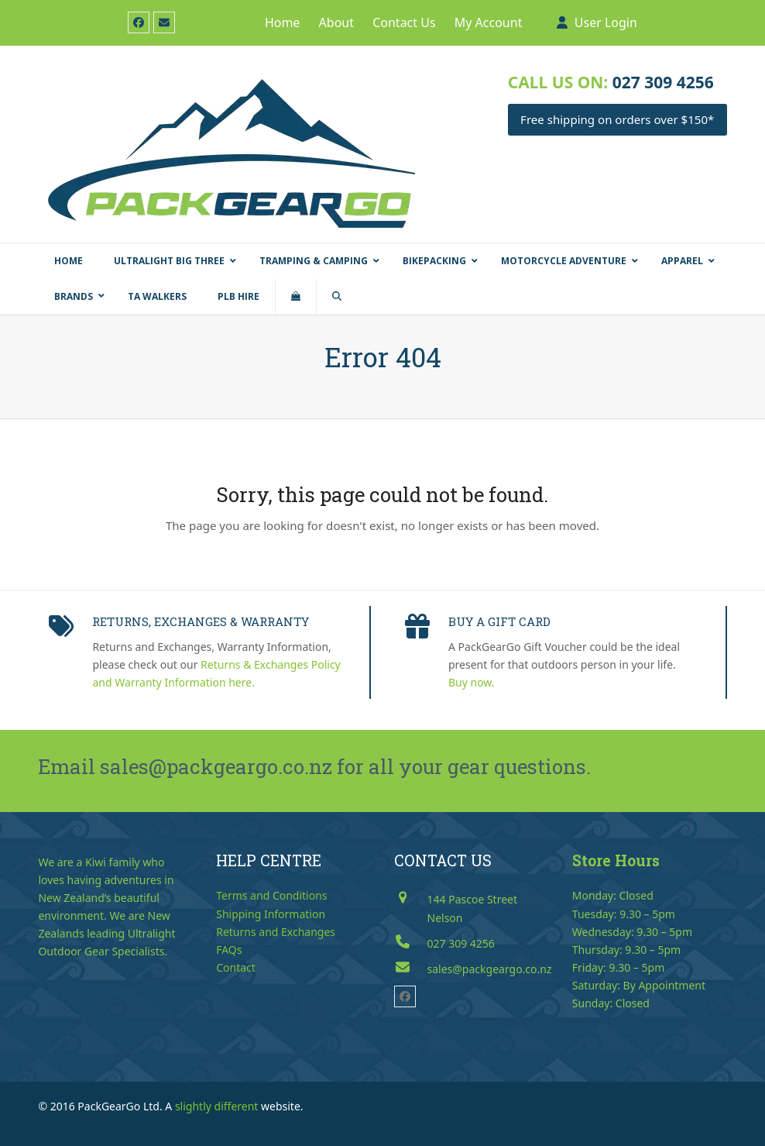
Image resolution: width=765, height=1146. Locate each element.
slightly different (217, 1106)
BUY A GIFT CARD (499, 621)
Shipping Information (270, 914)
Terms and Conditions (271, 895)
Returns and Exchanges (275, 931)
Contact (236, 967)
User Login (606, 22)
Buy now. (471, 682)
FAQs (229, 949)
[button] (296, 297)
